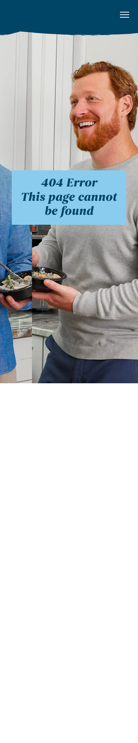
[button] (124, 15)
